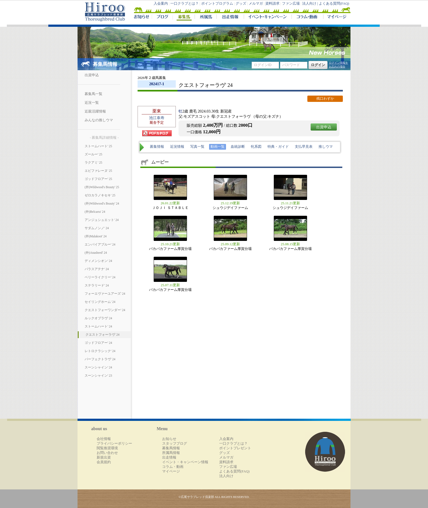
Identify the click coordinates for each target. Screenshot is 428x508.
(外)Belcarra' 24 (95, 211)
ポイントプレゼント (235, 448)
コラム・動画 (307, 17)
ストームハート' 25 (98, 146)
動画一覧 (217, 147)
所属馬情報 (171, 453)
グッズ (241, 3)
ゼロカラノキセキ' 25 (100, 195)
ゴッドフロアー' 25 (98, 179)
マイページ (335, 17)
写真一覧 (197, 147)
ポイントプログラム (217, 3)
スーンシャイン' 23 (98, 375)
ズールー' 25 (93, 154)
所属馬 (205, 17)
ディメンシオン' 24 (98, 260)
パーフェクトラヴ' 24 (100, 359)
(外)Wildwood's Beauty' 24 (102, 203)
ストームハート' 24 (98, 326)
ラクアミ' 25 (93, 162)
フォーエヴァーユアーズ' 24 (105, 293)
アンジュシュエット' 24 (101, 219)
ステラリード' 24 (97, 285)
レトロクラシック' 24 (100, 351)
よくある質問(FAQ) (334, 3)
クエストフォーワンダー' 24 (105, 310)
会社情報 (104, 439)
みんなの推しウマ (99, 120)
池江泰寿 (156, 118)
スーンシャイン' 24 (98, 367)
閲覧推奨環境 (107, 448)
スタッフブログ (174, 443)
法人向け (226, 476)
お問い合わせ (107, 453)
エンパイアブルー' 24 (100, 244)
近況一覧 (92, 103)
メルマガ (256, 3)
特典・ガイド (278, 147)
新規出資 (104, 457)
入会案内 (161, 3)
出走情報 (230, 17)
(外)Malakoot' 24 (95, 236)
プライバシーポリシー (114, 443)
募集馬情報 (171, 448)
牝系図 (256, 147)
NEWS (142, 17)
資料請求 (272, 3)
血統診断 (238, 147)
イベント (268, 17)
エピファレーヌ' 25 (98, 170)
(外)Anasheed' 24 (96, 252)
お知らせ (169, 439)
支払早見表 (304, 147)
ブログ (162, 17)
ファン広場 (291, 3)
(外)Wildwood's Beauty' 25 (102, 187)
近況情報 (177, 147)
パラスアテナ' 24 (97, 269)
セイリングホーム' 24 (100, 301)
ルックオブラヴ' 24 (98, 318)
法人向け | (310, 3)
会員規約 (104, 462)
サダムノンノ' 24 (97, 228)
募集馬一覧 (93, 94)
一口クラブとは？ (184, 3)
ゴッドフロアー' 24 (98, 342)
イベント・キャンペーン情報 (185, 462)
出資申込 (92, 75)
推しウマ (326, 147)
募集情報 (157, 147)
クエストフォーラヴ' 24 (102, 334)
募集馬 (184, 17)
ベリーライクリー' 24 (100, 277)
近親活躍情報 (95, 111)
